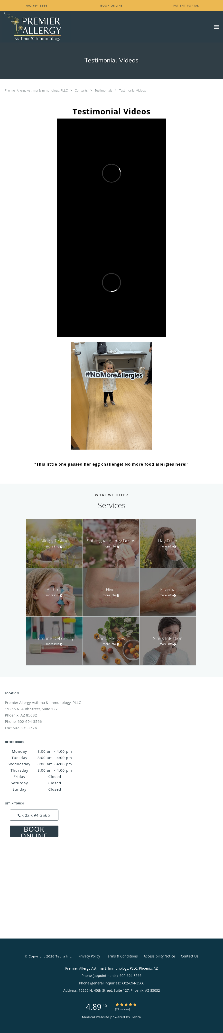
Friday (44, 776)
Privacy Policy (89, 956)
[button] (111, 5)
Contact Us (189, 956)
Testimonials (104, 90)
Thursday (43, 770)
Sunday (43, 789)
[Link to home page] (35, 27)
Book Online (34, 831)
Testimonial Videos (132, 90)
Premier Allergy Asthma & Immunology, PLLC (36, 90)
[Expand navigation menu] (216, 26)
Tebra (136, 1017)
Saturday (43, 783)
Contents (81, 90)
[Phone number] (34, 815)
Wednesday (42, 764)
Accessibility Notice (159, 956)
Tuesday (43, 757)
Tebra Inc (63, 956)
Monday (43, 751)
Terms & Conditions (122, 956)
